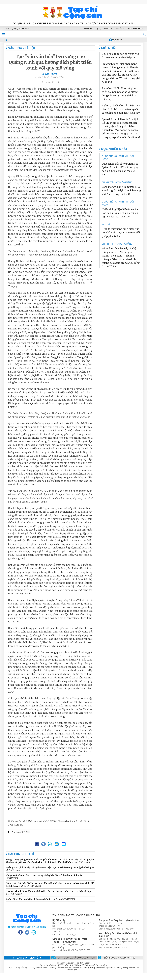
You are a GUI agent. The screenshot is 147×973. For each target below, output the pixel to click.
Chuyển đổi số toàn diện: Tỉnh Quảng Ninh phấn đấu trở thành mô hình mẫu (44, 875)
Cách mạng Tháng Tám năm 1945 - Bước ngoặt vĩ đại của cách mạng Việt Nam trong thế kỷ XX (121, 190)
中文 (99, 28)
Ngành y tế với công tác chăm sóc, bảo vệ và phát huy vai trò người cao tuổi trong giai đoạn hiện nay (121, 109)
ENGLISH (108, 28)
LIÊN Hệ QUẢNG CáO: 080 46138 (119, 957)
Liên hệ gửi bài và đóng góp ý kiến (76, 957)
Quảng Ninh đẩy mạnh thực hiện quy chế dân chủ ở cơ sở (34, 899)
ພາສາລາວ (88, 28)
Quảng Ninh (23, 832)
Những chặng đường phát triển (27, 926)
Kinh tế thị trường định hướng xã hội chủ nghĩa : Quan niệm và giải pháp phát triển (121, 232)
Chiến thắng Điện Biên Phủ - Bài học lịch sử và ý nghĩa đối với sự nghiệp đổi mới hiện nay (120, 213)
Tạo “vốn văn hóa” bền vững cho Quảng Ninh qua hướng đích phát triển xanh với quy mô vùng (50, 62)
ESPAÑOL (120, 28)
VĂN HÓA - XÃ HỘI (20, 48)
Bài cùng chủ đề (21, 854)
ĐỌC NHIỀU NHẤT (114, 149)
